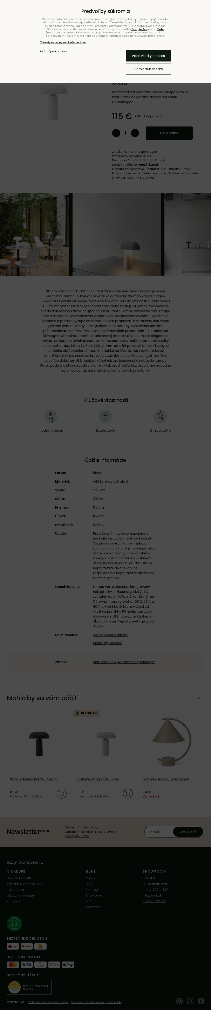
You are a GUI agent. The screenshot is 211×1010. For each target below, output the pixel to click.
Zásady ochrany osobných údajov (63, 42)
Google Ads (139, 29)
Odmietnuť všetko (148, 69)
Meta (160, 29)
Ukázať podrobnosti (53, 51)
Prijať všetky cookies (148, 55)
